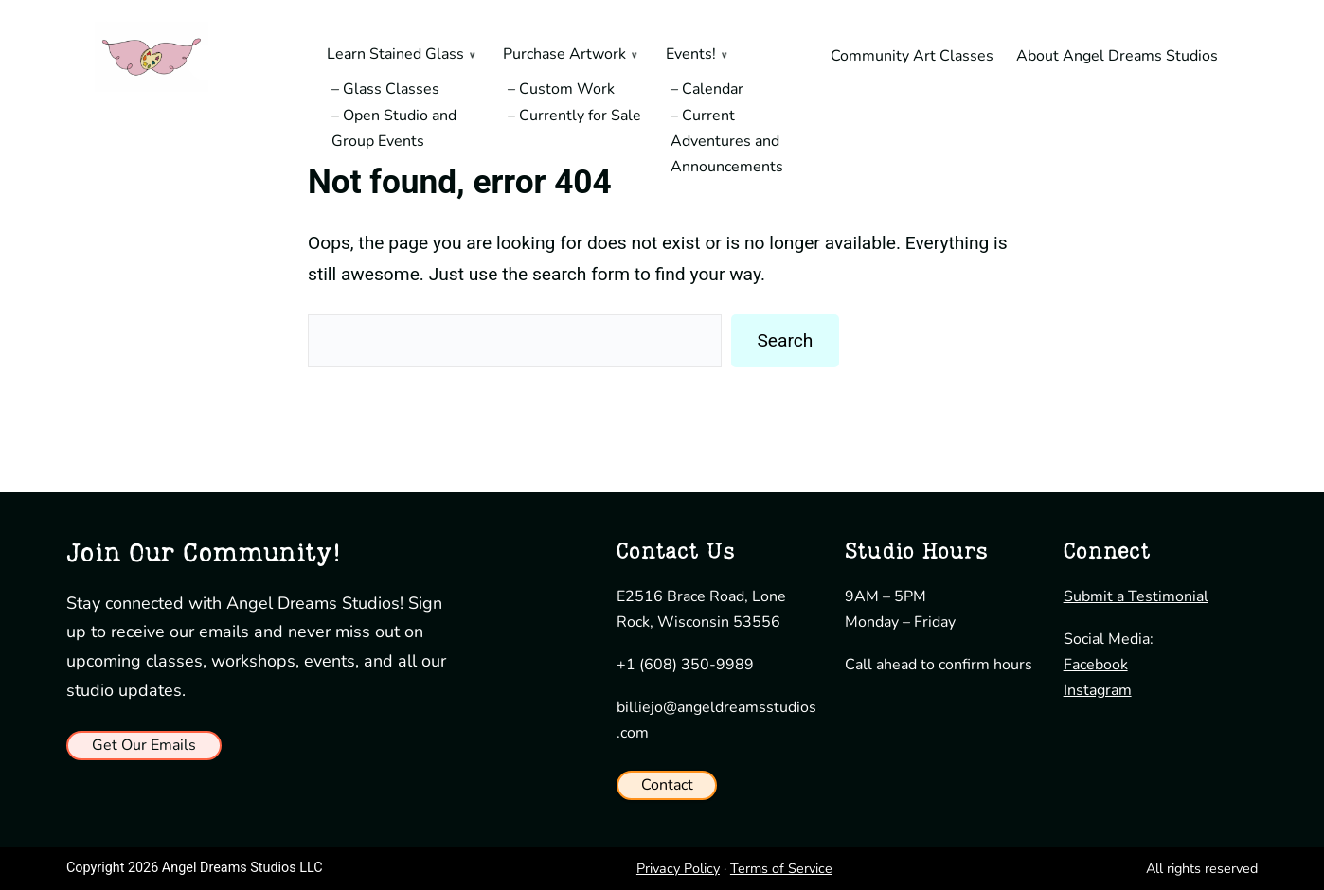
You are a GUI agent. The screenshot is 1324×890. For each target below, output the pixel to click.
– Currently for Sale (574, 115)
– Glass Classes (385, 89)
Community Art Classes (912, 55)
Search (785, 340)
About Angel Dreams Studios (1117, 55)
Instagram (1098, 690)
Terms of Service (781, 868)
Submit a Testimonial (1136, 596)
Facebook (1096, 664)
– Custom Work (561, 89)
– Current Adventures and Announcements (727, 141)
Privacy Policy (678, 868)
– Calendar (707, 89)
